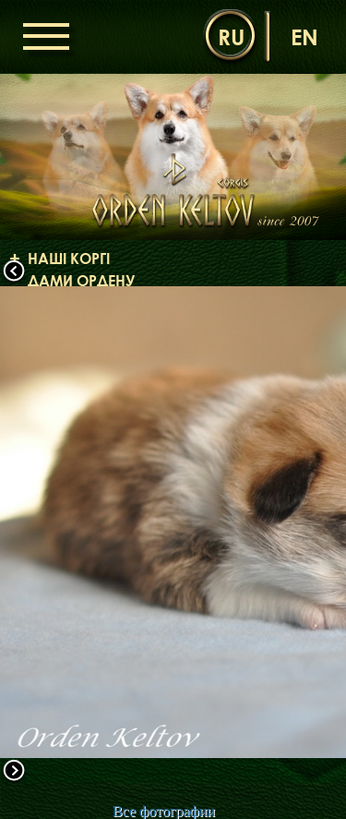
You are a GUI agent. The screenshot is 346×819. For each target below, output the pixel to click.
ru (231, 36)
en (304, 36)
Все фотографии (164, 811)
